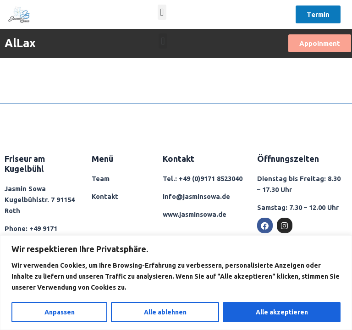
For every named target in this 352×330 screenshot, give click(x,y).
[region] (176, 282)
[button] (162, 12)
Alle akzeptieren (282, 312)
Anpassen (59, 312)
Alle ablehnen (165, 312)
